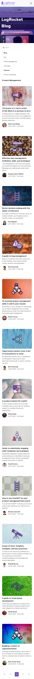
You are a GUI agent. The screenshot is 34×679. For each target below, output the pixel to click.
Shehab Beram (13, 564)
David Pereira (13, 464)
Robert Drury (12, 317)
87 (23, 674)
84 (4, 674)
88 (29, 674)
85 (11, 674)
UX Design (7, 66)
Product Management (10, 61)
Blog (5, 53)
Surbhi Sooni (12, 612)
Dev (5, 57)
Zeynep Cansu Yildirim (15, 174)
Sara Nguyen (12, 222)
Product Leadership (10, 74)
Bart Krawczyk (13, 267)
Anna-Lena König (14, 124)
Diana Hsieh (12, 414)
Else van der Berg (14, 662)
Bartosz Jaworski (14, 512)
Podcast (7, 70)
